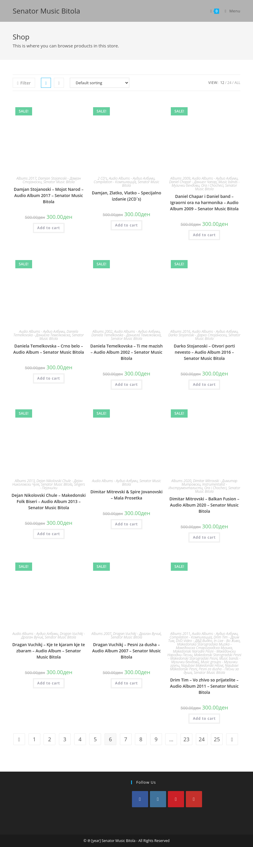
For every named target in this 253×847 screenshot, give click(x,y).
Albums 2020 (181, 480)
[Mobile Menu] (230, 11)
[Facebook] (140, 799)
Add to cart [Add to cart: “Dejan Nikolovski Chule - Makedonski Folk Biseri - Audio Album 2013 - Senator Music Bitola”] (48, 533)
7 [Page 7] (125, 739)
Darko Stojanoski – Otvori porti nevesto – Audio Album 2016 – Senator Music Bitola (204, 352)
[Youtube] (194, 799)
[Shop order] (99, 83)
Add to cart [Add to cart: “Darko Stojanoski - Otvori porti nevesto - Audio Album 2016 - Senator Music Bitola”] (204, 384)
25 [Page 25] (217, 739)
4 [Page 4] (79, 739)
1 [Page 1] (34, 739)
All (237, 82)
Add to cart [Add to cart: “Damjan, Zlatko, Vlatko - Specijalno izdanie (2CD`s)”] (126, 225)
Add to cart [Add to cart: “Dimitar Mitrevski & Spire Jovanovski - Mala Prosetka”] (126, 524)
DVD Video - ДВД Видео (194, 640)
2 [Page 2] (49, 739)
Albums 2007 (101, 633)
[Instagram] (158, 799)
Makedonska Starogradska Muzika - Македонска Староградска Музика (204, 646)
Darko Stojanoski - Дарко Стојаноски (197, 335)
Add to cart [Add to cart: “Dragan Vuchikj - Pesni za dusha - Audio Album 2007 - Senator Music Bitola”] (126, 683)
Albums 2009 (180, 178)
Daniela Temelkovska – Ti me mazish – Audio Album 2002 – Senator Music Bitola (126, 352)
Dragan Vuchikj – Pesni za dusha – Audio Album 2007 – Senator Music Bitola (126, 651)
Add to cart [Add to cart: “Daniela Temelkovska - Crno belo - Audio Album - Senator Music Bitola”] (48, 378)
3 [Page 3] (64, 739)
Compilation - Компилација (115, 181)
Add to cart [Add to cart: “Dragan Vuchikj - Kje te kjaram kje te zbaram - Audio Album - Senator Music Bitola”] (48, 683)
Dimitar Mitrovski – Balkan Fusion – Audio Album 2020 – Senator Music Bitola (204, 505)
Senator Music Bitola (46, 11)
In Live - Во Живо (227, 640)
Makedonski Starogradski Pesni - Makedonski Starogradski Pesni (204, 656)
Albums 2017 (26, 178)
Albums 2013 (25, 480)
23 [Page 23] (186, 739)
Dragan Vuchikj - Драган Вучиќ (137, 633)
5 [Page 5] (95, 739)
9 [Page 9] (156, 739)
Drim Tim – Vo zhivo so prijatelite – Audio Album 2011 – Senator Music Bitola (204, 686)
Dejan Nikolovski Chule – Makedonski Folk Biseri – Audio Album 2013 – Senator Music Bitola (48, 501)
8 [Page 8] (140, 739)
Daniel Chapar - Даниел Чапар (193, 181)
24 (229, 82)
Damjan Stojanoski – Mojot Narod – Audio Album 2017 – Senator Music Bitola (49, 195)
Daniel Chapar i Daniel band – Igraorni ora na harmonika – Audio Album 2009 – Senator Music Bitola (204, 202)
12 (222, 82)
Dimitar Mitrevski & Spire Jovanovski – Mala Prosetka (126, 495)
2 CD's (102, 178)
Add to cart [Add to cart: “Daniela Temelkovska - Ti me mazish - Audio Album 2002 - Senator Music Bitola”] (126, 384)
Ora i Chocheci (212, 185)
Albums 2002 (102, 331)
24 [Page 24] (202, 739)
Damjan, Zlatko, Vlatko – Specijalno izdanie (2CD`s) (126, 196)
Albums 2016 (180, 331)
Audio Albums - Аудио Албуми (131, 178)
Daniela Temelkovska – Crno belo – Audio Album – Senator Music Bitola (48, 349)
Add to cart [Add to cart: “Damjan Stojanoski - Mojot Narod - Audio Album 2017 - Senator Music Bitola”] (48, 227)
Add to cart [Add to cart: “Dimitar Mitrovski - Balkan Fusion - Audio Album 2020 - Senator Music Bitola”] (204, 537)
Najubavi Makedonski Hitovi (202, 665)
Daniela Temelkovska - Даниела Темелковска (46, 333)
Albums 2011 (180, 633)
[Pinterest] (176, 799)
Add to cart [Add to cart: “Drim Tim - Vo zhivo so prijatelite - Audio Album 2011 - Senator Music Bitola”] (204, 718)
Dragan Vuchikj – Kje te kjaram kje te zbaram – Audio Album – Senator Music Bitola (48, 651)
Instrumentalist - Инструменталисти (197, 486)
